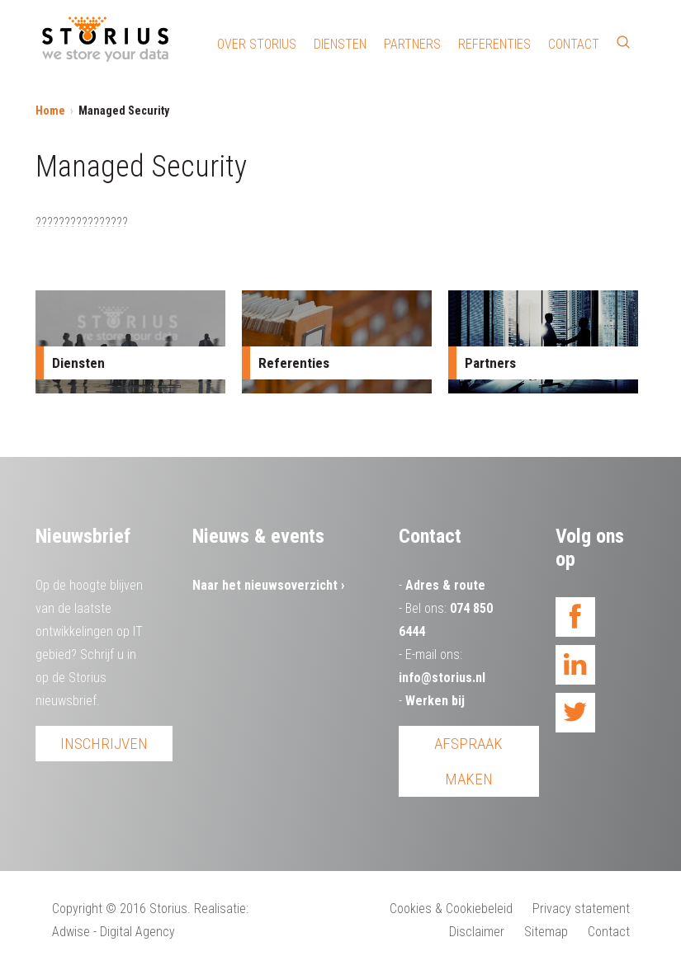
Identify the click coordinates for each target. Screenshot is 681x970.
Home (50, 110)
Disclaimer (476, 931)
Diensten (340, 44)
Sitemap (546, 931)
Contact (573, 44)
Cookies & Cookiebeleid (451, 908)
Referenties (494, 44)
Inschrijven (104, 743)
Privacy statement (581, 908)
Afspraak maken (468, 761)
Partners (412, 44)
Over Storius (256, 44)
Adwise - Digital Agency (113, 931)
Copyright (77, 908)
